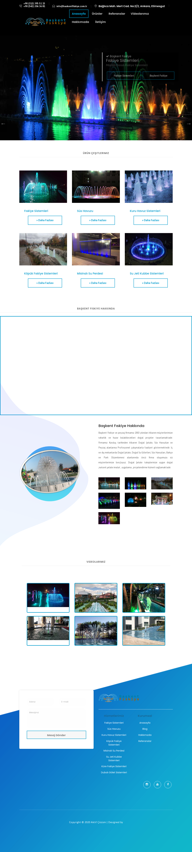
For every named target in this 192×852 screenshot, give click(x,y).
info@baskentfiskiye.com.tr (71, 6)
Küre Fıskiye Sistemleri (113, 766)
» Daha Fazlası (44, 220)
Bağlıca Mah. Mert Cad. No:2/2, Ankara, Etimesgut (132, 6)
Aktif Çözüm (98, 822)
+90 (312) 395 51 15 (34, 3)
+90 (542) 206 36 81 (34, 6)
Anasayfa (144, 722)
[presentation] (3, 124)
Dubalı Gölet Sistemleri (114, 772)
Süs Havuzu (114, 729)
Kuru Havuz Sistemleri (114, 735)
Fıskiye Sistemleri (114, 722)
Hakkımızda (145, 735)
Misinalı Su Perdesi (114, 750)
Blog (144, 729)
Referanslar (145, 741)
